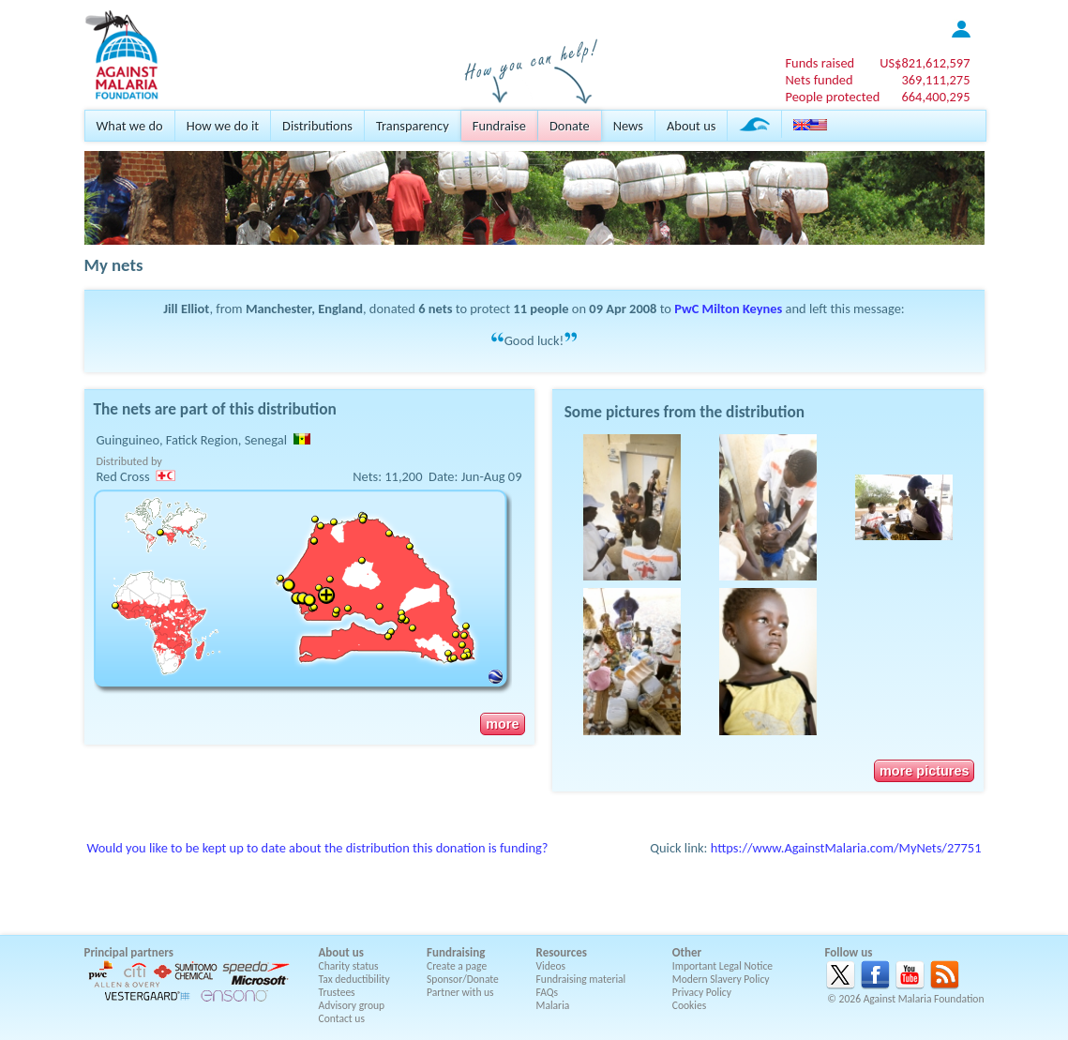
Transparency (412, 125)
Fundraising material (581, 979)
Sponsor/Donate (463, 979)
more (502, 723)
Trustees (337, 992)
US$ (925, 62)
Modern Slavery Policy (721, 979)
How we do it (223, 125)
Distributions (317, 125)
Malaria (553, 1005)
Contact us (342, 1018)
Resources (561, 952)
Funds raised (819, 62)
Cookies (689, 1005)
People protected (832, 96)
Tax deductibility (354, 979)
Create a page (457, 965)
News (628, 125)
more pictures (924, 770)
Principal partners (128, 952)
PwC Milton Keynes (728, 308)
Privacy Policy (701, 992)
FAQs (547, 992)
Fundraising (456, 952)
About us (691, 125)
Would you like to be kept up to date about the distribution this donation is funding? (318, 847)
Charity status (349, 965)
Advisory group (352, 1005)
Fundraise (499, 125)
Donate (569, 125)
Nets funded (818, 79)
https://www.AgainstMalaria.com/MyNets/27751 (846, 847)
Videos (551, 965)
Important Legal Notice (722, 965)
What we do (130, 125)
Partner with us (460, 992)
